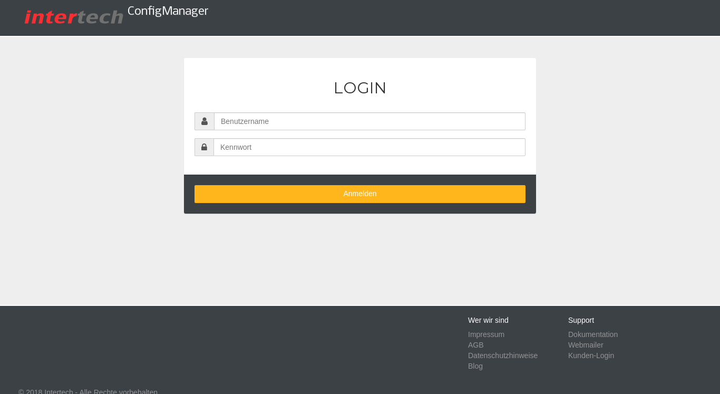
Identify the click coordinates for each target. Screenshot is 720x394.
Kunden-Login (591, 355)
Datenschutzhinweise (503, 355)
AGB (476, 345)
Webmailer (586, 345)
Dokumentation (593, 334)
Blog (475, 366)
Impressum (486, 334)
